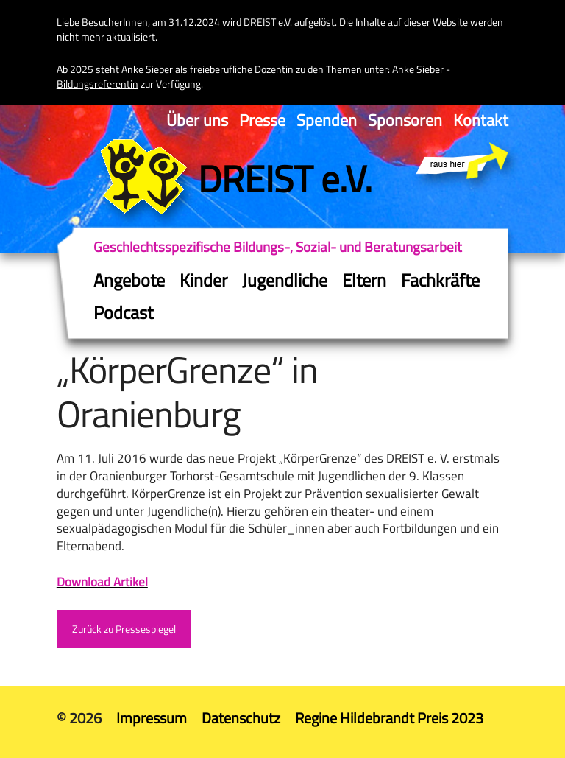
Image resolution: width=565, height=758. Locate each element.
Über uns (197, 120)
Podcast (123, 312)
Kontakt (480, 120)
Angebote (129, 280)
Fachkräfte (440, 280)
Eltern (364, 280)
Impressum (151, 717)
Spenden (326, 120)
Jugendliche (284, 280)
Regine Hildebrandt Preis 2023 (389, 717)
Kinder (203, 280)
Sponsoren (405, 120)
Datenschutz (241, 717)
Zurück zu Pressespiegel (124, 628)
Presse (262, 120)
